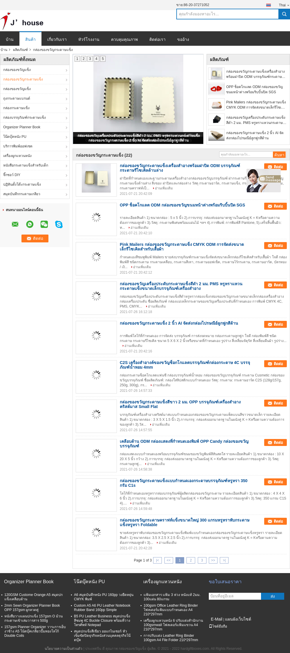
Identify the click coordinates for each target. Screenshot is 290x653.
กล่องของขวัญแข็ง (17, 70)
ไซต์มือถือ (218, 626)
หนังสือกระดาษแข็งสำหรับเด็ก (25, 165)
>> (213, 560)
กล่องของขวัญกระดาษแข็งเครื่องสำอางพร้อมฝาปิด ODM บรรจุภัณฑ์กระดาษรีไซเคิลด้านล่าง (255, 74)
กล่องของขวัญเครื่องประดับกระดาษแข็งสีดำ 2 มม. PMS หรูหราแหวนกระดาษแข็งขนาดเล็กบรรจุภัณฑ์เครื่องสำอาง (255, 120)
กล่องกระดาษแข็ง (16, 108)
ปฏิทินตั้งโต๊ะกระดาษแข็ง (22, 184)
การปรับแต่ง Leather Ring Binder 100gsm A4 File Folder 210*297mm (171, 638)
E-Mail (216, 619)
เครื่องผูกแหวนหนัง (17, 156)
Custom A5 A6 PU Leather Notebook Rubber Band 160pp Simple (102, 607)
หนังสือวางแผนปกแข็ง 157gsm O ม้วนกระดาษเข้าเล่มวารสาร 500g (33, 618)
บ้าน (10, 39)
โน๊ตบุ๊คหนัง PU (14, 137)
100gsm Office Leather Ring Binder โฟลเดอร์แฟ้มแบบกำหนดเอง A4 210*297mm (171, 609)
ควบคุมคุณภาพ (124, 39)
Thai (284, 5)
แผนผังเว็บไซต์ (238, 619)
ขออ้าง (183, 39)
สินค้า (30, 39)
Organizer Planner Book (21, 127)
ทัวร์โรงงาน (88, 39)
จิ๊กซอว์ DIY (11, 175)
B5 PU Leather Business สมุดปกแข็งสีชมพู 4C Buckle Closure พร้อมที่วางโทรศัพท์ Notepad (102, 620)
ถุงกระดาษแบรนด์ (16, 98)
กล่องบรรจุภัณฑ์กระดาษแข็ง (24, 118)
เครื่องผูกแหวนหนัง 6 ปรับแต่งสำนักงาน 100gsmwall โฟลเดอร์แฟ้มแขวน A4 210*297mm (173, 625)
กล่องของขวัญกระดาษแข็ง (23, 79)
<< (168, 560)
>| (224, 560)
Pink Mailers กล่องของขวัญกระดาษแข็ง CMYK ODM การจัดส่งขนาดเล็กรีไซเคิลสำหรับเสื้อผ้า (256, 105)
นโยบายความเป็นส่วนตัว (63, 649)
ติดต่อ (278, 167)
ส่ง (273, 596)
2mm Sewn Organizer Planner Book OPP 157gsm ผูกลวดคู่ (32, 607)
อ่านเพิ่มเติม (164, 188)
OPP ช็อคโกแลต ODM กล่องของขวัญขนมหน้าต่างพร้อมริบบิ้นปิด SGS (254, 89)
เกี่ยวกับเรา (57, 39)
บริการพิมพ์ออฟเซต (17, 146)
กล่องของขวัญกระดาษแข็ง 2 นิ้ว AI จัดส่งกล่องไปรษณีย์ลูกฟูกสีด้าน (138, 140)
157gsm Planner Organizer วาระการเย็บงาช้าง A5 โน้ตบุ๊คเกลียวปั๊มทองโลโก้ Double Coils (35, 631)
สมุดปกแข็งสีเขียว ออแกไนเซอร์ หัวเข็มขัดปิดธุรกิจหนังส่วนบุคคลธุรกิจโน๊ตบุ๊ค (102, 635)
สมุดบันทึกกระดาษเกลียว (21, 194)
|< (157, 560)
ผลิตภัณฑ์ (20, 50)
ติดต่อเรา (157, 39)
